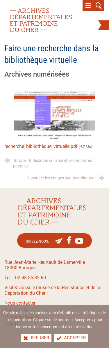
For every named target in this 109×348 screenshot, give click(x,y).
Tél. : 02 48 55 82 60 (25, 277)
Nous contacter (19, 303)
